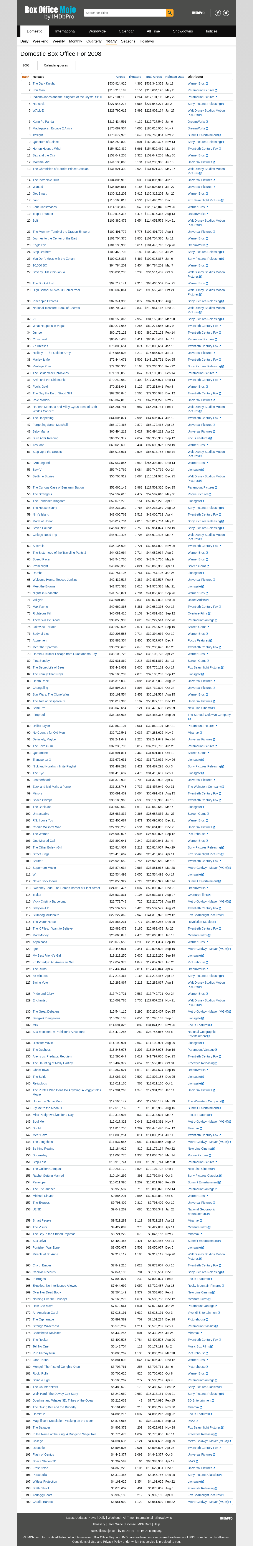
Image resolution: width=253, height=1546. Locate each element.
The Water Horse (44, 921)
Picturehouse (198, 834)
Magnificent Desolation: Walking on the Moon (63, 1420)
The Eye (38, 773)
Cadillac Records (44, 1272)
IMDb (144, 1530)
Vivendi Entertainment (204, 1312)
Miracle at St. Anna (45, 1254)
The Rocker (40, 1339)
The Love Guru (43, 746)
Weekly (59, 41)
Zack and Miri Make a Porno (52, 786)
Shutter (38, 861)
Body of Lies (41, 633)
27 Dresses (40, 346)
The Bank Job (42, 807)
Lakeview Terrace (44, 627)
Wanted (38, 186)
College (38, 1441)
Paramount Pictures (203, 90)
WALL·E (38, 110)
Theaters (135, 76)
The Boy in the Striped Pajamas (54, 1234)
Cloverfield (40, 339)
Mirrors (37, 793)
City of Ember (42, 1265)
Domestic (34, 31)
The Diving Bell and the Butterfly (54, 1407)
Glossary (99, 1524)
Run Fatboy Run (44, 1353)
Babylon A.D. (41, 908)
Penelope (39, 1182)
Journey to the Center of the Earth (56, 238)
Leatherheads (42, 780)
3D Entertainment (201, 1400)
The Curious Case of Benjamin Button (58, 487)
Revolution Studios (202, 921)
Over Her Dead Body (47, 1292)
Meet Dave (40, 1135)
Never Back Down (45, 881)
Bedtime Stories (43, 476)
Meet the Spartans (45, 647)
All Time (153, 31)
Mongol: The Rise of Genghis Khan (56, 1366)
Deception (39, 1447)
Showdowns (183, 31)
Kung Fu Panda (43, 121)
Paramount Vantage (203, 620)
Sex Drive (39, 1240)
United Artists (198, 600)
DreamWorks (198, 121)
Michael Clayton (44, 1196)
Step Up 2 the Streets (47, 451)
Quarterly (94, 41)
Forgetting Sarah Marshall (50, 424)
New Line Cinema (201, 708)
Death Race (41, 681)
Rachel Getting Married (48, 1175)
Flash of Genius (43, 1454)
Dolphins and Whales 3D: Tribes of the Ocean (63, 1400)
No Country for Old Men (49, 732)
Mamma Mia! (41, 162)
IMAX (193, 1420)
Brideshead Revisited (47, 1333)
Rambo (38, 573)
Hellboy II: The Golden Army (52, 353)
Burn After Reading (45, 438)
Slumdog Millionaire (46, 915)
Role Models (41, 400)
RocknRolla (40, 1373)
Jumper (38, 332)
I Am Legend (41, 463)
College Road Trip (45, 534)
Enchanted (40, 1000)
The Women (41, 834)
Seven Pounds (43, 528)
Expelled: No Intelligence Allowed (55, 1285)
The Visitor (40, 1227)
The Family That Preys (48, 674)
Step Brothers (42, 252)
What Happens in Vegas (49, 326)
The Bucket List (43, 283)
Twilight (38, 135)
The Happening (43, 418)
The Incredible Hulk (46, 180)
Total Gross (153, 76)
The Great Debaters (46, 1011)
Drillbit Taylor (41, 726)
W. (34, 874)
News (92, 1517)
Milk (35, 1025)
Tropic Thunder (43, 214)
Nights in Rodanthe (46, 593)
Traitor (37, 894)
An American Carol (45, 1312)
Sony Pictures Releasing (206, 103)
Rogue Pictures (200, 494)
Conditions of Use (84, 1541)
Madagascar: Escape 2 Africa (52, 128)
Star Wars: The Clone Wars (51, 694)
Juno (36, 200)
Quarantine (40, 753)
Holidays (147, 41)
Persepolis (40, 1474)
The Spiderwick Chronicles (51, 373)
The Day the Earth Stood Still (52, 393)
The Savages (42, 1427)
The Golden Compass (47, 1169)
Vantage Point (42, 366)
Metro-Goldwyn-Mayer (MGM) (210, 867)
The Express (41, 1202)
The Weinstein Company (206, 786)
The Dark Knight (44, 83)
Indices (212, 31)
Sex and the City (44, 155)
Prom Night (40, 566)
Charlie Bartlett (43, 1502)
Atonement (40, 640)
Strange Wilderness (46, 1326)
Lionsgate (196, 469)
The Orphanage (43, 1319)
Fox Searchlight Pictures (206, 200)
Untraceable (41, 813)
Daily (24, 41)
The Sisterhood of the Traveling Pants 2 (59, 552)
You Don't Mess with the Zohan (54, 258)
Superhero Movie (44, 867)
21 (34, 319)
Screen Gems (199, 566)
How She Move (43, 1306)
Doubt (37, 1128)
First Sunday (41, 660)
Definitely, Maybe (44, 739)
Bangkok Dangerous (46, 1018)
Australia (39, 546)
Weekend (40, 41)
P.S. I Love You (43, 820)
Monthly (75, 41)
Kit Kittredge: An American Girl (53, 962)
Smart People (42, 1220)
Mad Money (41, 935)
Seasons (128, 41)
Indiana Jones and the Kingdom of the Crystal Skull (67, 97)
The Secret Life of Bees (48, 667)
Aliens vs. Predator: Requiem (52, 1056)
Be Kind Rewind (44, 1148)
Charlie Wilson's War (47, 827)
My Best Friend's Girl (47, 955)
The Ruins (40, 969)
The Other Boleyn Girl (47, 847)
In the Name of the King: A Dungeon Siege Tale (64, 1434)
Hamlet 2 (39, 1414)
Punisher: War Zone (46, 1247)
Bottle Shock (41, 1488)
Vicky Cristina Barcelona (49, 901)
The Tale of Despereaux (49, 701)
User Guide (115, 1524)
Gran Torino (41, 1360)
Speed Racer (42, 559)
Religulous (40, 1083)
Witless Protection (45, 1481)
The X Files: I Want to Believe (53, 928)
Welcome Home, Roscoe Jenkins (55, 579)
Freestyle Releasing (203, 1063)
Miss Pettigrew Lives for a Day (53, 1115)
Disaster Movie (43, 1043)
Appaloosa (40, 942)
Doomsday (40, 1155)
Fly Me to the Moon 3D (48, 1108)
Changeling (40, 687)
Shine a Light (42, 1380)
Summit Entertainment (204, 135)
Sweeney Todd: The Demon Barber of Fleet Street (66, 888)
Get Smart (40, 193)
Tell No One (41, 1346)
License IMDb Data (138, 1524)
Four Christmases (45, 207)
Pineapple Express (45, 301)
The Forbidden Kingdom (49, 501)
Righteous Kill (42, 613)
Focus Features (200, 438)
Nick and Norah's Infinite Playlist (54, 766)
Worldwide (97, 31)
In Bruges (39, 1279)
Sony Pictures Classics (205, 1175)
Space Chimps (43, 800)
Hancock (39, 103)
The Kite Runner (44, 1189)
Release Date (174, 76)
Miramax (195, 732)
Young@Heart (42, 1495)
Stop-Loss (39, 1162)
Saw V (37, 469)
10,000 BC (40, 265)
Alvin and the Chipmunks (49, 380)
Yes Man (39, 445)
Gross (120, 76)
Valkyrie (38, 600)
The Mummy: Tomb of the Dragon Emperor (62, 231)
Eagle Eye (40, 245)
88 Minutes (40, 975)
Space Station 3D (44, 1461)
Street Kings (41, 854)
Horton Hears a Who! (47, 148)
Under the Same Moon (48, 1101)
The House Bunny (45, 507)
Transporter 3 (42, 759)
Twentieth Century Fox (205, 148)
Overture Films (199, 613)
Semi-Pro (39, 708)
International (65, 31)
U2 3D (37, 1209)
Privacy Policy (112, 1541)
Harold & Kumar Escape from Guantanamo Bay (65, 654)
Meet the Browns (44, 586)
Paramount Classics (203, 1326)
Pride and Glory (43, 993)
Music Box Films (200, 1346)
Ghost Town (41, 1070)
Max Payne (40, 606)
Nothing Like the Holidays (50, 1299)
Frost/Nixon (40, 1468)
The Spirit (39, 1076)
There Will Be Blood (46, 620)
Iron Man (39, 90)
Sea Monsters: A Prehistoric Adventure (59, 1031)
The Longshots (43, 1142)
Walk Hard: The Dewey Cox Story (55, 1393)
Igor (35, 948)
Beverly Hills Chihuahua (49, 272)
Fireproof (39, 714)
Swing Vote (40, 982)
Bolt (35, 220)
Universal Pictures (202, 162)
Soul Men (39, 1121)
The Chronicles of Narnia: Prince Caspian (61, 169)
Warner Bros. (198, 83)
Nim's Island (41, 514)
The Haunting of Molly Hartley (53, 1063)
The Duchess (42, 1049)
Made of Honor (43, 521)
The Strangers (42, 494)
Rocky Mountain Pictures (206, 1285)
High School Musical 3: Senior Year (56, 290)
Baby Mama (41, 431)
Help (157, 1524)
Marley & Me (41, 359)
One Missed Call (44, 840)
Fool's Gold (40, 386)
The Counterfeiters (45, 1387)
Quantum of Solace (46, 142)
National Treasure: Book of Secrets (56, 308)
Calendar (126, 31)
